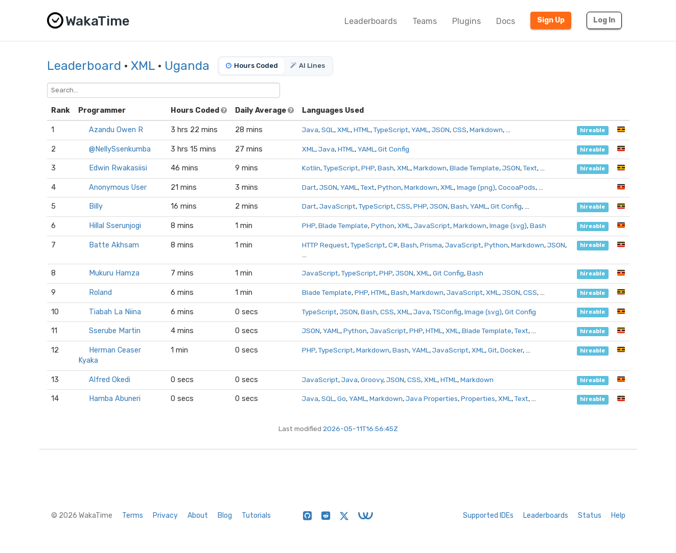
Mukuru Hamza (114, 273)
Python (389, 187)
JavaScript (337, 206)
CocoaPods (516, 187)
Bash (386, 168)
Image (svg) (508, 225)
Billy (96, 206)
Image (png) (476, 187)
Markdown (486, 129)
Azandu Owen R (116, 129)
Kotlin (311, 168)
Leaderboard (84, 66)
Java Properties (432, 398)
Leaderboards (370, 21)
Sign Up (551, 20)
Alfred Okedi (109, 379)
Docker (511, 350)
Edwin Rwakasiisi (118, 168)
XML (143, 66)
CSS (460, 129)
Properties (478, 398)
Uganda (187, 66)
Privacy (165, 515)
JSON (441, 129)
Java (310, 129)
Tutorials (256, 515)
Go (341, 398)
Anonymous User (118, 187)
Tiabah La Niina (115, 312)
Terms (132, 515)
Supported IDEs (488, 515)
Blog (225, 515)
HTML (362, 129)
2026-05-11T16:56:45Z (360, 428)
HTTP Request (324, 245)
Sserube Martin (115, 330)
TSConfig (447, 312)
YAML (420, 129)
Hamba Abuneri (115, 398)
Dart (309, 187)
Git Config (393, 149)
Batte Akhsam (114, 245)
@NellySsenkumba (120, 149)
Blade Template (474, 168)
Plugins (466, 21)
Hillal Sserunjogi (115, 225)
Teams (424, 21)
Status (589, 515)
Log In (604, 20)
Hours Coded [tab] (252, 65)
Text (530, 168)
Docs (505, 21)
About (198, 515)
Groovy (372, 379)
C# (393, 245)
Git (492, 350)
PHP (368, 168)
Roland (100, 292)
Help (618, 515)
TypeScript (391, 129)
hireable (592, 130)
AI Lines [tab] (307, 65)
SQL (327, 129)
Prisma (431, 245)
